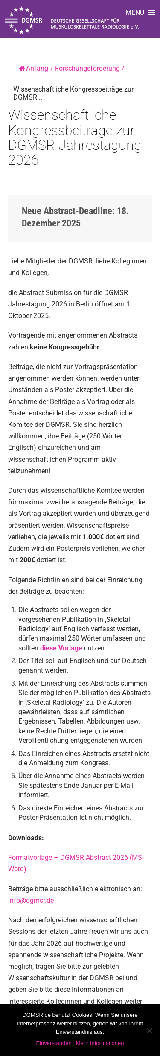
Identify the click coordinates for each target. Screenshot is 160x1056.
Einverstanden (54, 1043)
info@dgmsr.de (31, 900)
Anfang (33, 68)
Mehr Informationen (100, 1043)
